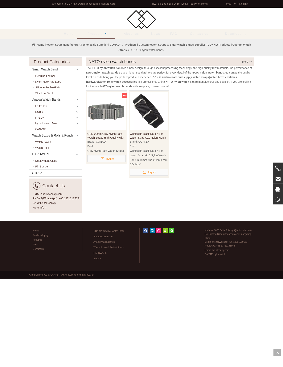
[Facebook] (145, 319)
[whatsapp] (171, 319)
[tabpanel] (141, 83)
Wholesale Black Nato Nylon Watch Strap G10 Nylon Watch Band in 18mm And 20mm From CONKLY (149, 224)
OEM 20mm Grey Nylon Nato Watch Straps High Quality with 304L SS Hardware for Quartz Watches (105, 224)
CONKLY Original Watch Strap (108, 319)
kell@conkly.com (199, 3)
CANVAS (40, 217)
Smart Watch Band (45, 157)
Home (36, 319)
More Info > (39, 295)
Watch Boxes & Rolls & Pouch (52, 224)
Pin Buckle (41, 254)
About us (37, 328)
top (277, 352)
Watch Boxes (43, 230)
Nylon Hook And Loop (48, 170)
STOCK (37, 261)
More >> (247, 150)
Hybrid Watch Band (46, 211)
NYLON (39, 206)
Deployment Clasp (46, 249)
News (36, 332)
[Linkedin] (152, 319)
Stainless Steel (44, 181)
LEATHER (41, 194)
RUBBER (40, 200)
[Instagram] (158, 319)
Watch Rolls (42, 236)
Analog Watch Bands (46, 188)
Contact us (38, 337)
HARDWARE (41, 242)
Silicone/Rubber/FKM (47, 175)
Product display (40, 323)
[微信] (165, 319)
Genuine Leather (45, 164)
